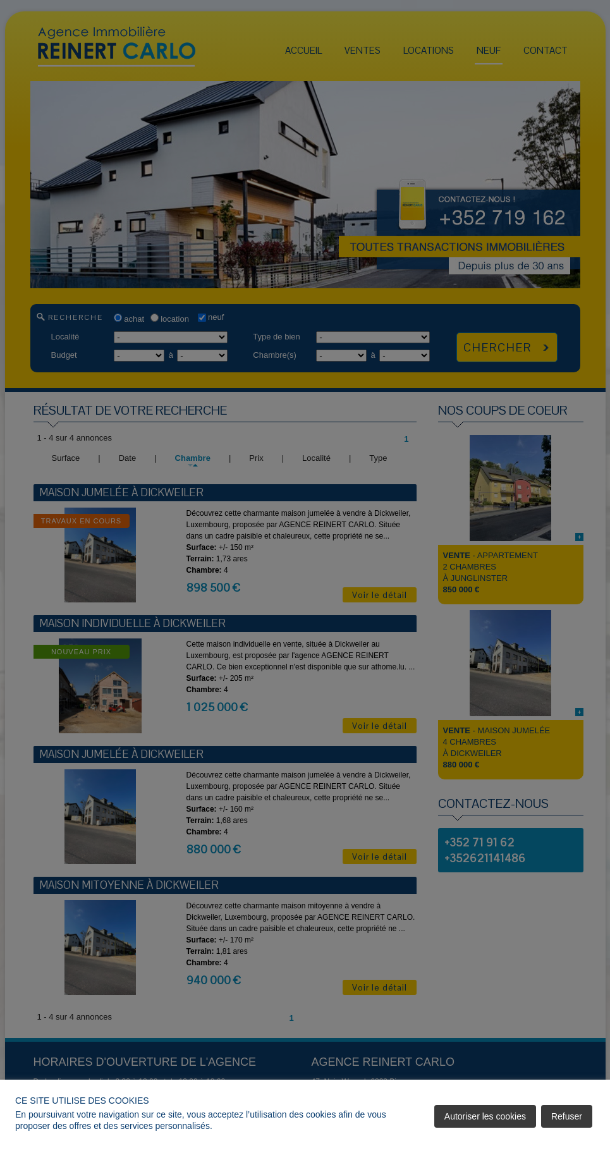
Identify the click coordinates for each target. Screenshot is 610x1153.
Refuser (566, 1116)
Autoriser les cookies (485, 1116)
